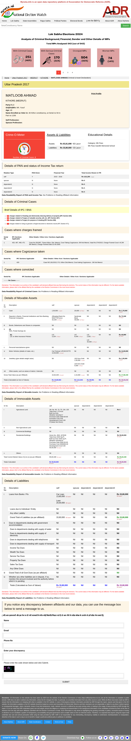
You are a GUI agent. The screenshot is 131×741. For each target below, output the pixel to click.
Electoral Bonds (76, 21)
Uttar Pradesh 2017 (19, 78)
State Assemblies (30, 21)
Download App (73, 738)
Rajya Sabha (45, 21)
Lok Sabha (15, 21)
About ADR (109, 21)
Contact (47, 722)
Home (4, 21)
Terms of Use (59, 722)
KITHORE (44, 78)
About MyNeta (123, 21)
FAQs (69, 722)
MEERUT (34, 78)
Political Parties (60, 21)
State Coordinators (35, 722)
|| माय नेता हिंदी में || (93, 21)
